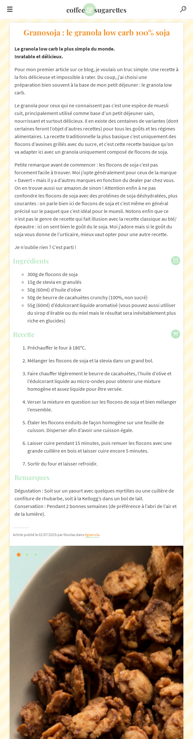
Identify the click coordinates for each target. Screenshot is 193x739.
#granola (92, 534)
